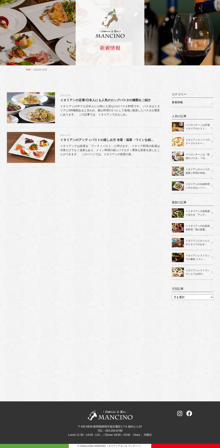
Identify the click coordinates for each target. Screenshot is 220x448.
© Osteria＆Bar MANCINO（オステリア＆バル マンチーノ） (109, 446)
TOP (28, 69)
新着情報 (177, 102)
